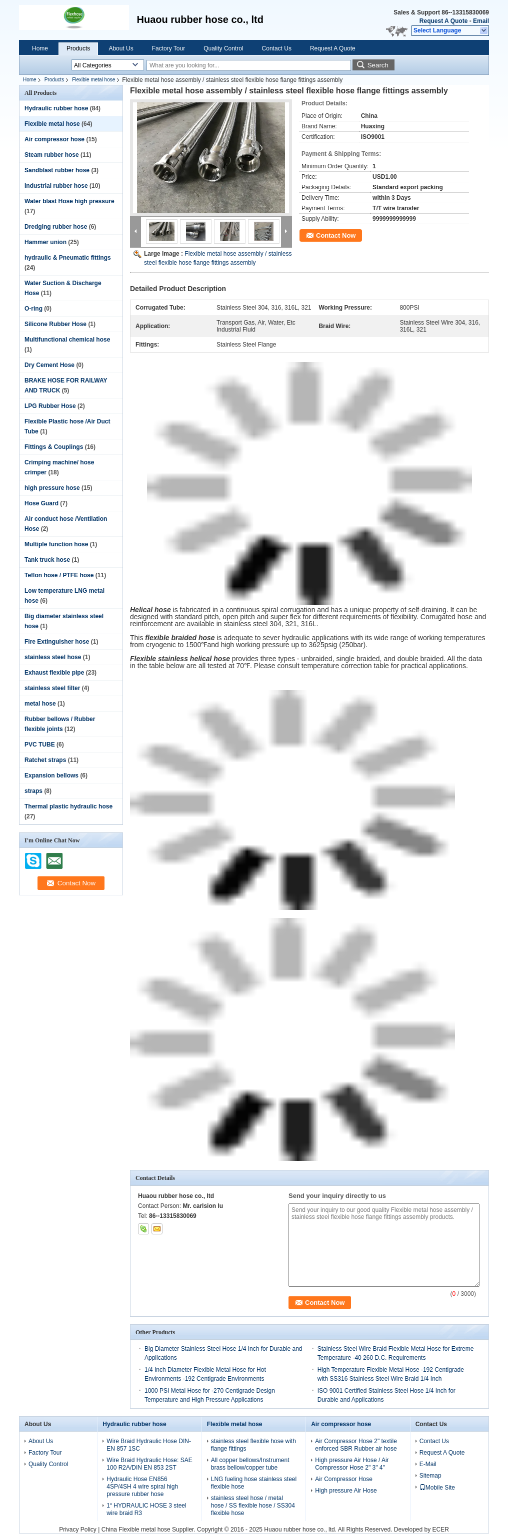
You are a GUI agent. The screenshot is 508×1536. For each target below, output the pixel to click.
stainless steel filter (52, 688)
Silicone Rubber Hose (55, 324)
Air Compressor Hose (343, 1479)
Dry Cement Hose (49, 365)
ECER (440, 1529)
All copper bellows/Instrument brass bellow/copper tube (250, 1464)
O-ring (33, 308)
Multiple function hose (56, 544)
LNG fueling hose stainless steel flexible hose (253, 1483)
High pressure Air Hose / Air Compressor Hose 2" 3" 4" (351, 1464)
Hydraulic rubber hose (56, 108)
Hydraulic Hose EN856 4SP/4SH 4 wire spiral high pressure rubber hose (142, 1487)
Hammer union (45, 242)
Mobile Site (437, 1487)
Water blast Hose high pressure (69, 201)
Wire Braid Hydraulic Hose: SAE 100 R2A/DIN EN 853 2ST (149, 1464)
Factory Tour (168, 48)
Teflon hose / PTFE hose (59, 575)
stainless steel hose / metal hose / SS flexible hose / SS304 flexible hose (253, 1506)
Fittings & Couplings (53, 446)
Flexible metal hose (93, 79)
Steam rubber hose (51, 154)
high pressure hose (52, 487)
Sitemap (431, 1475)
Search (378, 65)
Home (40, 48)
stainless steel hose (52, 657)
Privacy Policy (77, 1529)
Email (481, 20)
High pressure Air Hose (345, 1490)
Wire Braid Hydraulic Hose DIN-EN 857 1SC (148, 1445)
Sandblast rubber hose (57, 170)
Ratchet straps (45, 760)
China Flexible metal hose (136, 1529)
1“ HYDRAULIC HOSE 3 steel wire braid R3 (146, 1509)
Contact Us (277, 48)
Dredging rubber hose (55, 226)
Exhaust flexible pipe (54, 672)
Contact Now (336, 235)
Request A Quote (444, 20)
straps (33, 790)
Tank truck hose (47, 559)
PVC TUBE (39, 744)
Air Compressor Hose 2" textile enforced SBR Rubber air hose (356, 1445)
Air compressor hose (54, 139)
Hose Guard (41, 503)
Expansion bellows (51, 775)
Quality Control (223, 48)
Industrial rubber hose (56, 185)
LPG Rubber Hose (50, 405)
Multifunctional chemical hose (67, 339)
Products (78, 48)
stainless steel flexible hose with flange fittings (253, 1445)
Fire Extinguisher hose (56, 641)
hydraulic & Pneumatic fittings (67, 257)
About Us (120, 48)
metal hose (40, 703)
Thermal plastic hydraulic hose (68, 806)
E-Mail (428, 1464)
